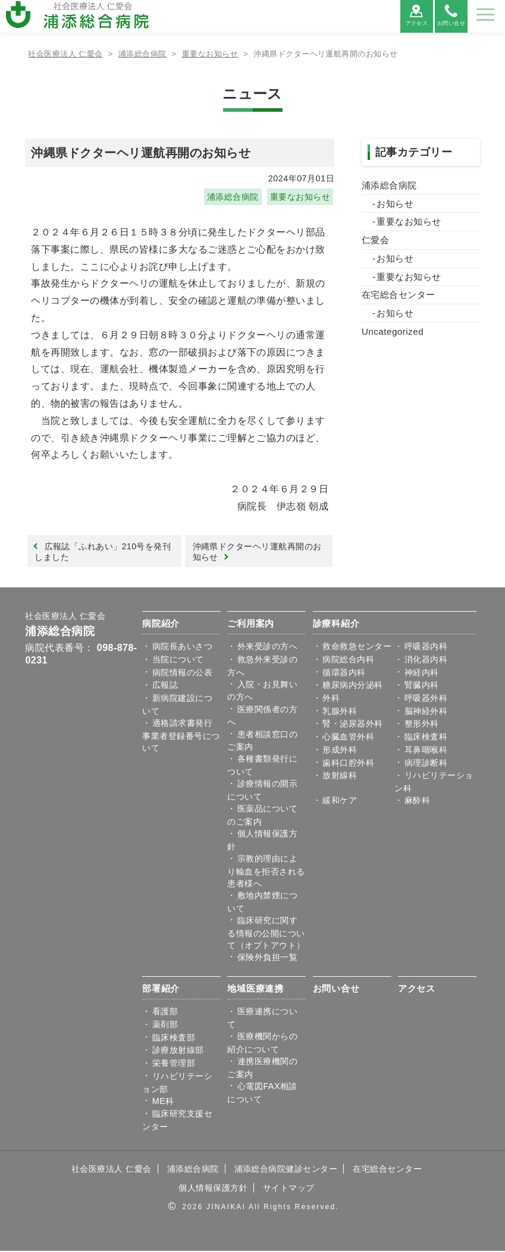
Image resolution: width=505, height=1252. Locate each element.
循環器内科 (343, 673)
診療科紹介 (336, 624)
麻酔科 (417, 801)
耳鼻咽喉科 (425, 751)
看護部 (165, 1012)
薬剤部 (165, 1025)
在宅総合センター (398, 295)
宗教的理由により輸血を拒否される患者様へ (266, 872)
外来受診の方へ (267, 647)
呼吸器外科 (425, 699)
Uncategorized (393, 331)
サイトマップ (289, 1189)
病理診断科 (425, 764)
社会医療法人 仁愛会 (65, 617)
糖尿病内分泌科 (352, 686)
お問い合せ (336, 989)
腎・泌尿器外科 (352, 725)
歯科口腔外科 (348, 764)
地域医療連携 (255, 989)
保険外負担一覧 (267, 958)
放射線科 (339, 776)
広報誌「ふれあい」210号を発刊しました (103, 552)
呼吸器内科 (425, 647)
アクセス (416, 989)
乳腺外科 (339, 712)
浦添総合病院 (233, 197)
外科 (331, 699)
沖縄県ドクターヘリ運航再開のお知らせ (257, 552)
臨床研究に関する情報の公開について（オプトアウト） (266, 934)
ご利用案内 (250, 624)
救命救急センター (356, 647)
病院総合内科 (348, 660)
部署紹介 (161, 989)
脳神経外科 (425, 712)
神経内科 (421, 673)
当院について (178, 660)
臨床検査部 (173, 1038)
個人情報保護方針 (212, 1189)
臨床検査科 (425, 738)
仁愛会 (375, 240)
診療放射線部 (178, 1051)
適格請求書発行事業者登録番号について (180, 736)
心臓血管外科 (348, 738)
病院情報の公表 (182, 673)
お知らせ (395, 204)
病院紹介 (161, 624)
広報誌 (165, 686)
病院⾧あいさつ (182, 647)
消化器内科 (425, 660)
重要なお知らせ (300, 197)
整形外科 (421, 725)
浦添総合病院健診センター (286, 1170)
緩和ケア (339, 801)
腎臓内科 (421, 686)
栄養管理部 (173, 1064)
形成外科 (339, 751)
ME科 (163, 1102)
